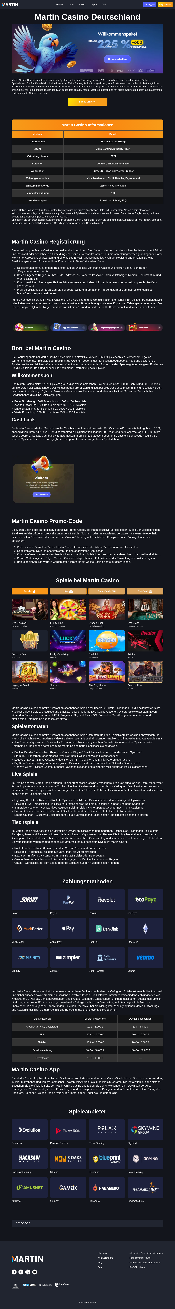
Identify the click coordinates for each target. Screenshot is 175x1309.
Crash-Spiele (107, 591)
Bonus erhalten (88, 101)
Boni (71, 4)
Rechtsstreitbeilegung (140, 1258)
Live (68, 591)
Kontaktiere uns (105, 1258)
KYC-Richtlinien (137, 1267)
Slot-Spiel (145, 591)
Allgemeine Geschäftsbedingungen (146, 1253)
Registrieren (165, 4)
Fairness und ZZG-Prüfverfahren (145, 1262)
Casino (82, 4)
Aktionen (60, 4)
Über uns (102, 1253)
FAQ (100, 1262)
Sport (94, 4)
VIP (104, 4)
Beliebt (30, 591)
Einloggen (149, 4)
